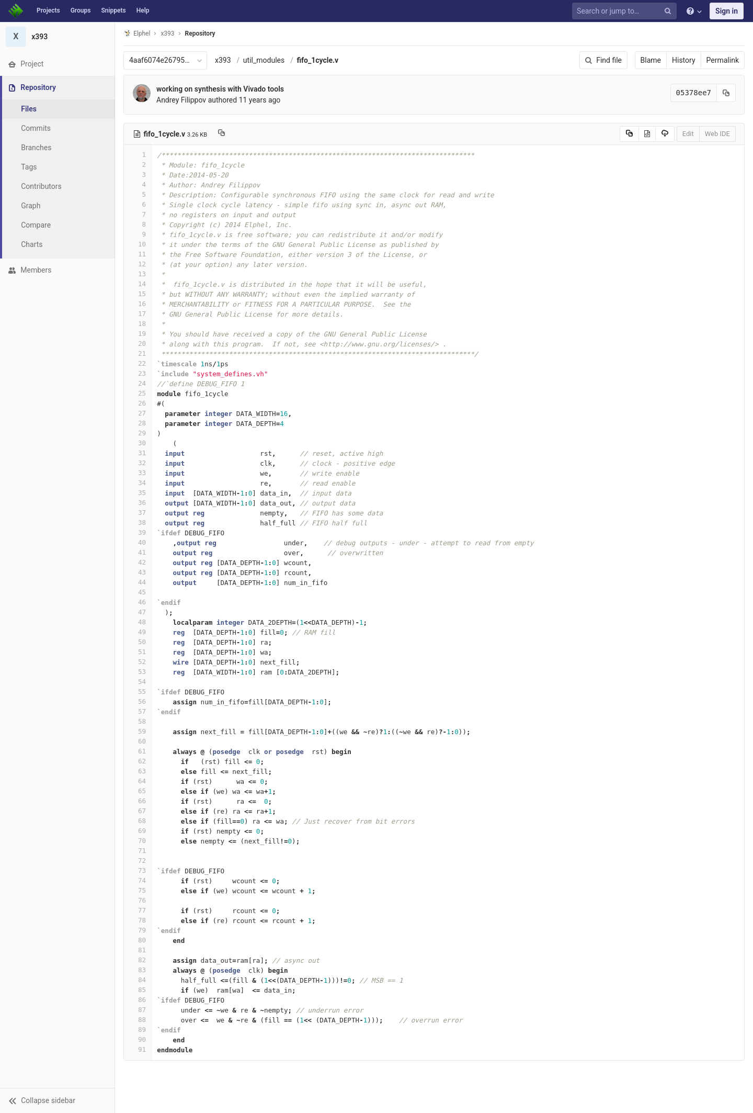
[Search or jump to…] (626, 11)
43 (137, 572)
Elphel (136, 33)
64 (137, 781)
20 (137, 343)
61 (137, 751)
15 (137, 294)
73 (137, 870)
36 (137, 503)
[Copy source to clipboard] (629, 134)
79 (137, 930)
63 (137, 771)
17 (137, 314)
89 (137, 1029)
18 (137, 324)
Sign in (726, 11)
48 (137, 622)
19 (137, 334)
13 (137, 274)
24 (137, 383)
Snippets (113, 10)
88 (137, 1020)
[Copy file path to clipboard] (221, 134)
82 (137, 960)
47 (137, 612)
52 (137, 662)
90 (137, 1039)
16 (137, 304)
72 (137, 860)
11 (137, 254)
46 (137, 602)
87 (137, 1010)
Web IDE (717, 134)
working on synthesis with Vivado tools (220, 89)
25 (137, 393)
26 (137, 403)
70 (137, 841)
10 (137, 244)
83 (137, 970)
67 (137, 811)
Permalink (722, 60)
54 (137, 681)
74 (137, 880)
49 (137, 632)
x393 (223, 60)
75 (137, 890)
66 (137, 801)
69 (137, 831)
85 (137, 990)
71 (137, 851)
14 (137, 284)
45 (137, 592)
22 (137, 363)
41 (137, 552)
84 (137, 980)
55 (137, 691)
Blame (651, 60)
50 (137, 642)
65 (137, 791)
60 (137, 741)
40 (137, 542)
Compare (36, 225)
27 (137, 413)
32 (137, 463)
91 (137, 1049)
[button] (57, 1100)
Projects (48, 10)
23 (137, 373)
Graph (30, 205)
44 (137, 582)
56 (137, 701)
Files (29, 109)
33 (137, 473)
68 (137, 821)
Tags (29, 167)
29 (137, 433)
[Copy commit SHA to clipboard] (726, 93)
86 (137, 1000)
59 (137, 731)
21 (137, 353)
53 (137, 672)
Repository (200, 33)
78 (137, 920)
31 (137, 453)
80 (137, 940)
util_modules (263, 60)
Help (143, 10)
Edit (688, 134)
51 (137, 652)
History (683, 60)
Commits (36, 128)
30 (137, 443)
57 (137, 711)
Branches (36, 147)
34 (137, 483)
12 (137, 264)
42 (137, 562)
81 (137, 950)
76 (137, 900)
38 (137, 522)
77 (137, 910)
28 (137, 423)
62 (137, 761)
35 (137, 493)
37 (137, 512)
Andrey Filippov (181, 100)
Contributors (41, 186)
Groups (81, 10)
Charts (31, 244)
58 (137, 721)
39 (137, 532)
